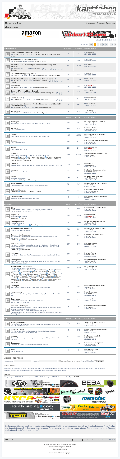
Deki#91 (90, 85)
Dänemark (43, 280)
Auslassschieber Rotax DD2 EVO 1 (25, 53)
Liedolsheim (32, 276)
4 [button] (103, 44)
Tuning (13, 147)
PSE (88, 59)
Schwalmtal (25, 271)
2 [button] (97, 44)
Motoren (44, 54)
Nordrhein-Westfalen (25, 270)
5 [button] (106, 44)
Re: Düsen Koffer (90, 128)
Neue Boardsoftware (91, 349)
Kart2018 (90, 244)
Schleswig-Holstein (44, 277)
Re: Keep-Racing (90, 253)
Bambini (14, 170)
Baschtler (90, 344)
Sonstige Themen (18, 329)
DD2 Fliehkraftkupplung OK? (22, 74)
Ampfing (14, 277)
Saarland (32, 277)
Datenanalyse (16, 196)
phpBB (53, 444)
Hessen (53, 271)
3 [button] (100, 44)
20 (58, 69)
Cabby (89, 209)
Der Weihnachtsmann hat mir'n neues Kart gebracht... (32, 79)
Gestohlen (23, 218)
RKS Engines (91, 129)
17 (50, 69)
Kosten (42, 225)
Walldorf (23, 276)
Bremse (14, 141)
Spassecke (15, 343)
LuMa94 (89, 64)
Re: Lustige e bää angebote (93, 343)
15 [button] (112, 44)
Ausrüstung (33, 225)
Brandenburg (16, 280)
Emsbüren (57, 273)
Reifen (13, 177)
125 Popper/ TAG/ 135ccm (35, 157)
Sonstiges (14, 70)
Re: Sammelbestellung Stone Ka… (96, 305)
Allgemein (44, 87)
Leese (42, 273)
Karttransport (16, 292)
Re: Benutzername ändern (93, 336)
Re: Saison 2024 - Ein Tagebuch (95, 208)
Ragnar (89, 307)
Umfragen (15, 286)
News (13, 349)
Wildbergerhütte (43, 271)
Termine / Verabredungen (21, 235)
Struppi (89, 299)
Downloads (15, 299)
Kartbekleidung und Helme (21, 228)
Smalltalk (37, 87)
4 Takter (14, 158)
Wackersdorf (23, 277)
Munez (89, 268)
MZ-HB (16, 80)
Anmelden (7, 358)
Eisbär (89, 324)
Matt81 (89, 287)
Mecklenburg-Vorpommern (51, 279)
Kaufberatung (23, 225)
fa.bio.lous (17, 107)
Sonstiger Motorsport (19, 322)
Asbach (33, 271)
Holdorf (49, 273)
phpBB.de (68, 447)
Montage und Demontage (27, 180)
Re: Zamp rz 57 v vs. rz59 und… (95, 228)
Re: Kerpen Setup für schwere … (95, 134)
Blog (13, 208)
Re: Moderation (89, 214)
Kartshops (15, 253)
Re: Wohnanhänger (90, 292)
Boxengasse (47, 107)
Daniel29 (90, 165)
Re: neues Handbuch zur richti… (95, 121)
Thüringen (55, 277)
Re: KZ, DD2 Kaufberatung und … (95, 221)
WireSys (64, 449)
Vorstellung (15, 111)
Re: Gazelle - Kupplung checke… (95, 170)
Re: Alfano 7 (88, 163)
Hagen (50, 270)
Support (14, 336)
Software (30, 191)
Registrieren (18, 358)
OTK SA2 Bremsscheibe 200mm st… (96, 140)
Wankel (21, 158)
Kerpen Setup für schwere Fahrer (24, 59)
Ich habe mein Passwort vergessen (69, 361)
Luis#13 (16, 61)
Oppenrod (23, 273)
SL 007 (16, 93)
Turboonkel (90, 223)
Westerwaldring (44, 274)
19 (55, 69)
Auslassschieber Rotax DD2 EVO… (96, 153)
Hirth (27, 158)
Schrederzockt (91, 191)
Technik (37, 54)
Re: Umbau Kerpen (90, 266)
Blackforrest (17, 99)
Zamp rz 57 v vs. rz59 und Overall (24, 91)
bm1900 (89, 293)
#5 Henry (16, 54)
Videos (38, 191)
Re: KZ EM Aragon (90, 243)
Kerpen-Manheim (40, 270)
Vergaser (14, 128)
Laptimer (14, 164)
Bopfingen (50, 276)
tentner (16, 75)
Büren (17, 271)
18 (53, 69)
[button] (91, 44)
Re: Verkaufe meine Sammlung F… (96, 259)
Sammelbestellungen (19, 306)
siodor (89, 337)
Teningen (41, 276)
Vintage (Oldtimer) (52, 158)
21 (61, 69)
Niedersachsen (33, 273)
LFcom (16, 68)
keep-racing (90, 254)
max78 (89, 197)
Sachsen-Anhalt (35, 279)
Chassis (43, 61)
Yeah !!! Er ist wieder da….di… (94, 322)
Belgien (35, 280)
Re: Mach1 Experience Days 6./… (95, 234)
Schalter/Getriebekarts (54, 75)
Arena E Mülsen (23, 279)
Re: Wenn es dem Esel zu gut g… (95, 183)
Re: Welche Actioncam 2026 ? (94, 189)
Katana (89, 351)
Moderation (15, 86)
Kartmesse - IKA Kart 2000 (28, 240)
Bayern (57, 276)
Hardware (22, 191)
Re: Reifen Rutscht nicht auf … (94, 176)
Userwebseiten (24, 249)
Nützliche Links (17, 243)
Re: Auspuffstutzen (90, 147)
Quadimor (90, 142)
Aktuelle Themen (10, 49)
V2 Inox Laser (16, 98)
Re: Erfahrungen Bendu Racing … (95, 285)
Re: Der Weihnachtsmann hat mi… (96, 329)
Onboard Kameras (18, 190)
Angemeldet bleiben (88, 361)
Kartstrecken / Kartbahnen (21, 266)
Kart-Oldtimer (16, 183)
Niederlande (26, 280)
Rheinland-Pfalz (17, 274)
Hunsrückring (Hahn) (30, 274)
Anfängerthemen (17, 222)
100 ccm (21, 157)
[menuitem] (18, 23)
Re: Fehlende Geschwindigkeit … (95, 196)
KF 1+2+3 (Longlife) (38, 158)
